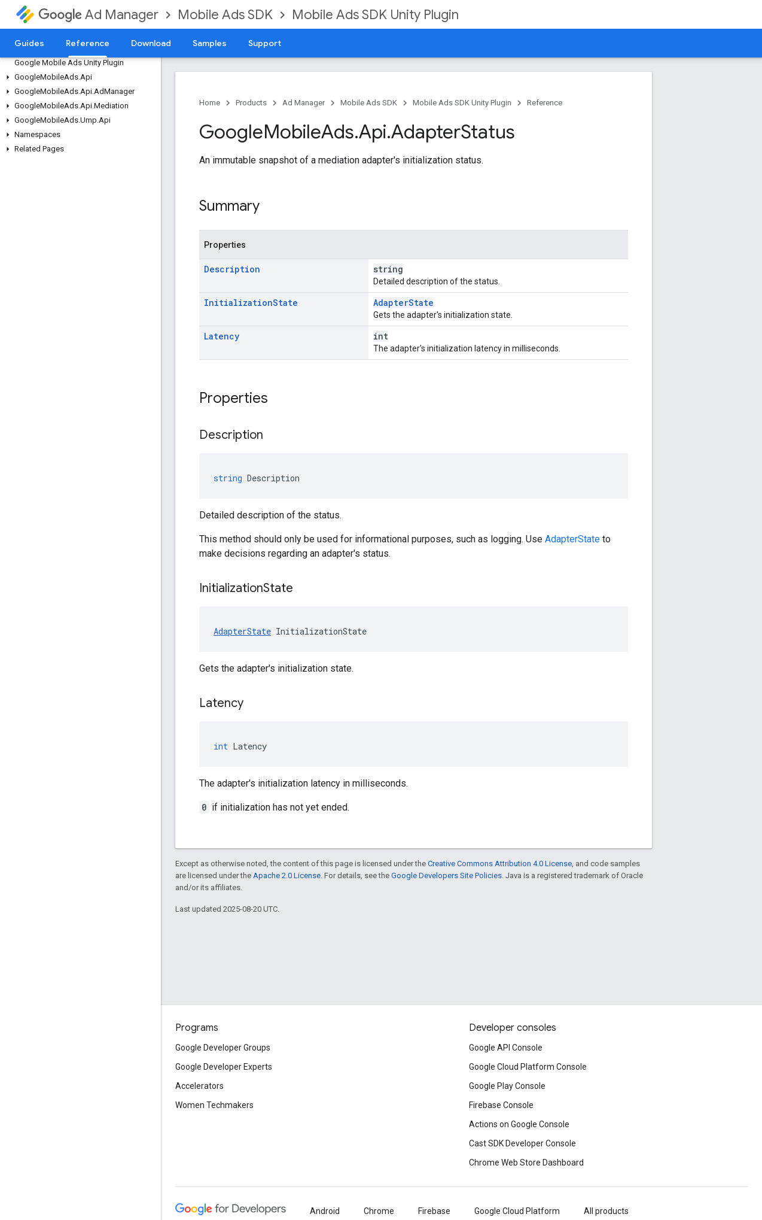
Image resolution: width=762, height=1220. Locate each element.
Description (232, 269)
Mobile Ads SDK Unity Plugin (375, 15)
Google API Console (505, 1047)
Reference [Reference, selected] (87, 43)
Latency (221, 336)
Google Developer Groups (222, 1047)
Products (251, 102)
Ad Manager (98, 15)
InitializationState (251, 302)
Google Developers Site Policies (446, 875)
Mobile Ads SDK (225, 15)
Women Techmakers (214, 1105)
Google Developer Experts (223, 1067)
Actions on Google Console (519, 1124)
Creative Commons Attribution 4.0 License (500, 863)
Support (264, 43)
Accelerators (199, 1086)
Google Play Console (507, 1086)
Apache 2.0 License (287, 875)
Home (209, 102)
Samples (210, 43)
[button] (78, 77)
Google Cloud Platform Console (528, 1067)
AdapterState (403, 302)
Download (151, 43)
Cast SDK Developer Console (522, 1143)
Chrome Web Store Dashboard (526, 1162)
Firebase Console (501, 1105)
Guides (29, 43)
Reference (544, 102)
